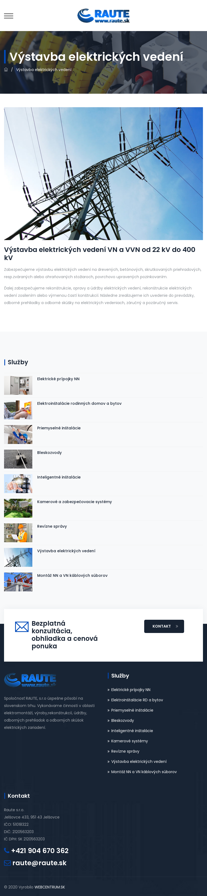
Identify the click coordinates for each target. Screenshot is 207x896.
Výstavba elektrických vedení (66, 551)
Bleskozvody (49, 452)
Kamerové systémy (129, 741)
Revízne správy (52, 526)
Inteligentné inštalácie (59, 477)
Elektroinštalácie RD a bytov (137, 700)
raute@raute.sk (39, 863)
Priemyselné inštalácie (59, 428)
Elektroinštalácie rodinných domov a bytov (79, 403)
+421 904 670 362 (39, 850)
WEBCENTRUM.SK (49, 887)
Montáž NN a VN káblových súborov (72, 575)
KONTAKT (165, 626)
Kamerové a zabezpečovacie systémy (74, 501)
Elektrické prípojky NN (58, 379)
